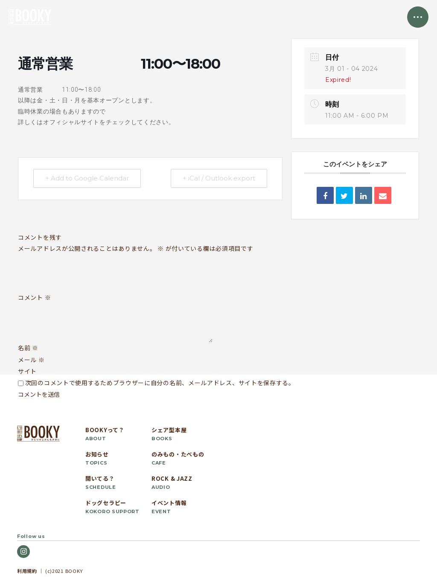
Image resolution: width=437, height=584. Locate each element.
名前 (28, 347)
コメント (34, 297)
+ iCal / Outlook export (218, 178)
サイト (27, 371)
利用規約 (27, 570)
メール (31, 359)
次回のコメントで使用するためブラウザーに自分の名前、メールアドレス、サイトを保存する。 (160, 382)
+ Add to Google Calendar (87, 178)
